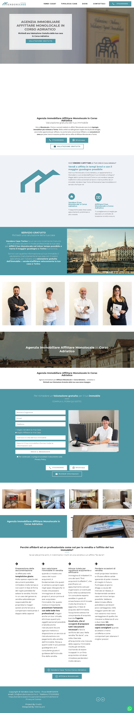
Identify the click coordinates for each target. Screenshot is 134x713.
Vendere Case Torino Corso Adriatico (67, 670)
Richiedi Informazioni (67, 474)
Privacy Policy (40, 459)
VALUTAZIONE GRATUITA (40, 41)
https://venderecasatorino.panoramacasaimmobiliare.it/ (33, 697)
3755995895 (120, 4)
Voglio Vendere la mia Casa (29, 430)
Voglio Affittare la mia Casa (29, 432)
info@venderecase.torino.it (26, 694)
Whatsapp (79, 140)
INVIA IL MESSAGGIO (40, 452)
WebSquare (39, 707)
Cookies (37, 699)
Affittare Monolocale (67, 676)
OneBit (38, 704)
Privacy (29, 699)
